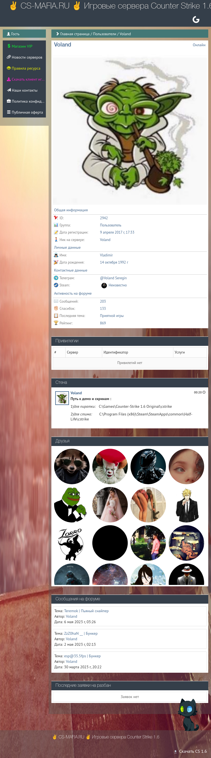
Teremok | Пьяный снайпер (86, 610)
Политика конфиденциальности (26, 101)
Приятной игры (112, 315)
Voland (76, 392)
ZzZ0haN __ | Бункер (81, 633)
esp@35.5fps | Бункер (82, 655)
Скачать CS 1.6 (190, 751)
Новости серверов (24, 57)
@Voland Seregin (113, 278)
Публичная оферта (25, 112)
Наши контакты (22, 90)
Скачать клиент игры (26, 79)
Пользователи (104, 33)
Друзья (62, 441)
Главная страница (75, 33)
